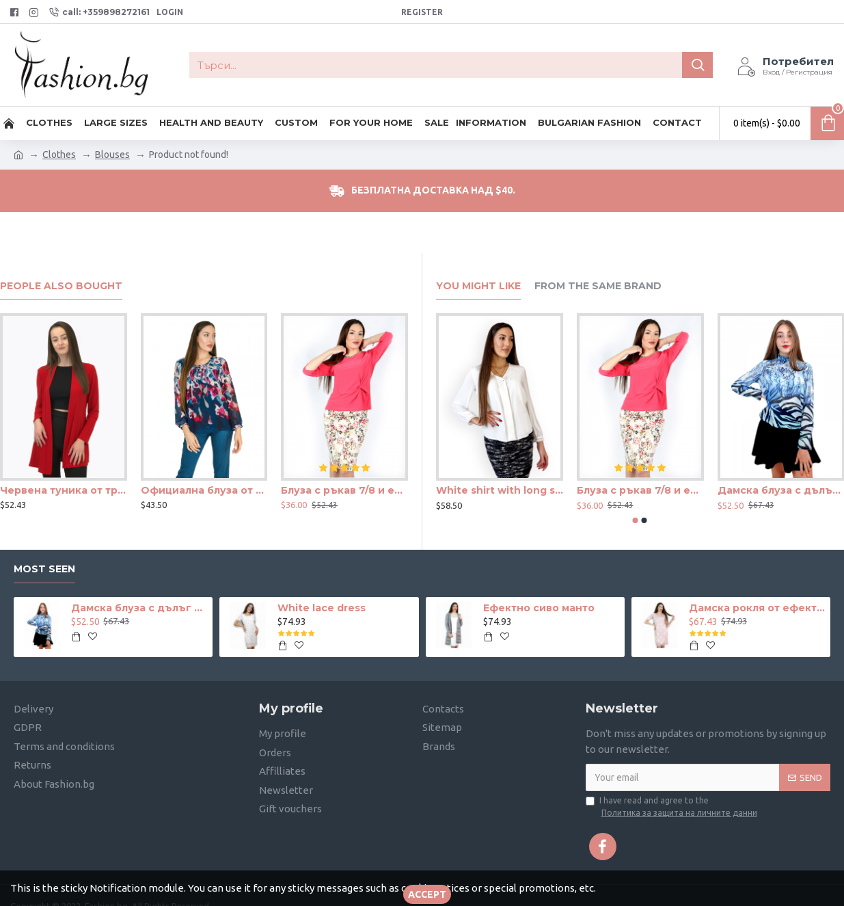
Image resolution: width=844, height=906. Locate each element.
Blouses (112, 154)
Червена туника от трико (63, 490)
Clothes (59, 154)
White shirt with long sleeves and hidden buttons (499, 490)
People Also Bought (61, 286)
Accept (427, 894)
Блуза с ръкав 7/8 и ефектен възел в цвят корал (344, 490)
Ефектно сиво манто (539, 608)
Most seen (44, 569)
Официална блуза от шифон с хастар (204, 490)
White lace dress (321, 608)
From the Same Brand (598, 286)
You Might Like (478, 286)
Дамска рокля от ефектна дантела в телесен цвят (757, 608)
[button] (635, 520)
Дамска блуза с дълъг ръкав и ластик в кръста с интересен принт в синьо (139, 608)
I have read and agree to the (672, 807)
